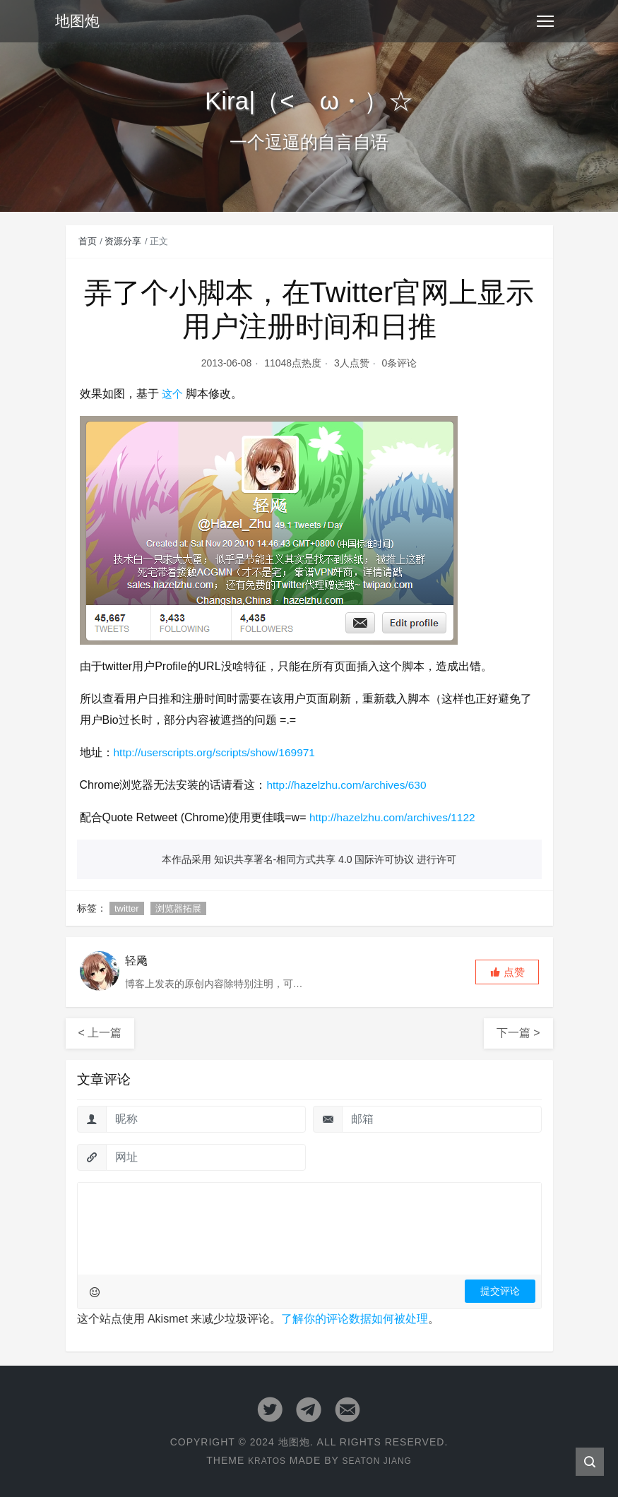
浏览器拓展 (178, 908)
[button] (507, 972)
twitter (126, 908)
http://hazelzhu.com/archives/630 (349, 785)
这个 (173, 394)
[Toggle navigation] (545, 21)
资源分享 (123, 241)
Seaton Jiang (380, 1459)
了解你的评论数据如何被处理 (354, 1319)
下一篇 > (518, 1033)
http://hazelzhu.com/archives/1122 (395, 817)
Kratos (261, 1459)
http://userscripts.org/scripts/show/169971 (218, 752)
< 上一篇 (100, 1033)
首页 (87, 241)
